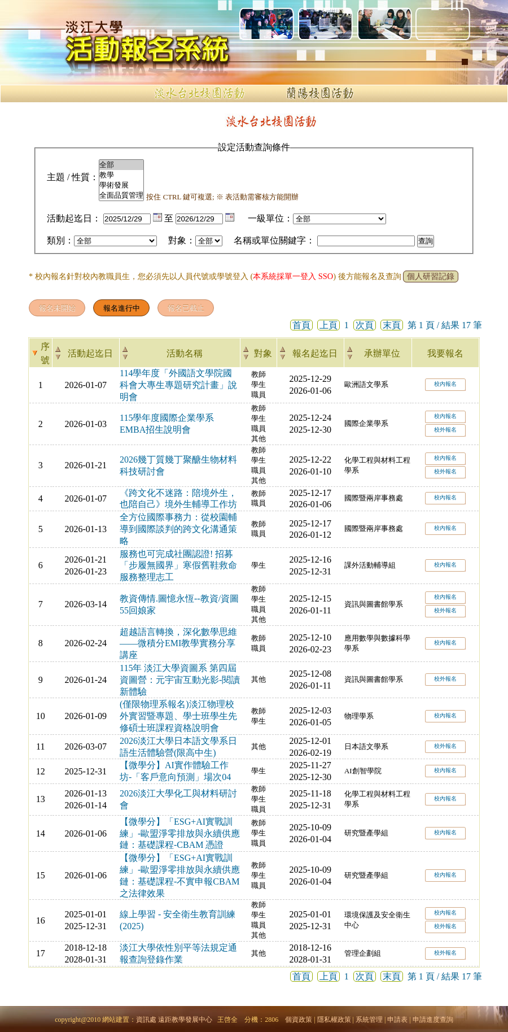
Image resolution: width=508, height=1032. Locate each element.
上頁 (328, 325)
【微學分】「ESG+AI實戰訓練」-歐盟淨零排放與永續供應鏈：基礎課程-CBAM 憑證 (180, 833)
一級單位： (270, 218)
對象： (181, 240)
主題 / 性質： (73, 177)
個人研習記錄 (430, 276)
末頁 (392, 325)
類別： (60, 240)
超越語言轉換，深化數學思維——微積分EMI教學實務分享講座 (178, 643)
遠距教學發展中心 (185, 1020)
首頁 (301, 325)
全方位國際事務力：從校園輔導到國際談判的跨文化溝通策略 (178, 529)
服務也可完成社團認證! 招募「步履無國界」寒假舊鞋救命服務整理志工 (178, 565)
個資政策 (298, 1020)
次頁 (365, 325)
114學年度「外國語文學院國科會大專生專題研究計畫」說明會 (178, 385)
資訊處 (146, 1020)
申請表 (397, 1020)
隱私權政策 (334, 1020)
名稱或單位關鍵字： (274, 240)
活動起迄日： (74, 218)
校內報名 (445, 384)
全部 (121, 165)
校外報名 (445, 429)
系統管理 (369, 1020)
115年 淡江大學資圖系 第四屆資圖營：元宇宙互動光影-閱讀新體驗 (180, 679)
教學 (121, 175)
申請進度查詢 (433, 1020)
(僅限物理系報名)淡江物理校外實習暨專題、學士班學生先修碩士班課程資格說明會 (178, 716)
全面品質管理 (121, 195)
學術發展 (121, 185)
